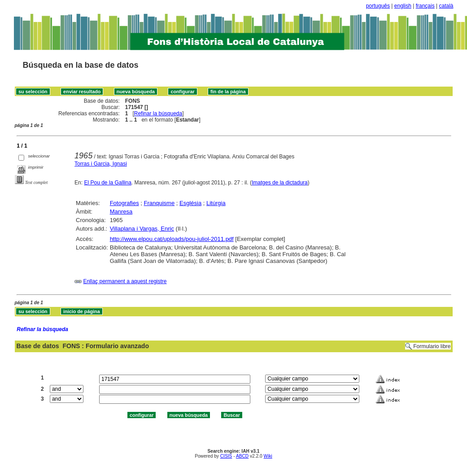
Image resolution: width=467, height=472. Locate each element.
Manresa (121, 211)
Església (190, 203)
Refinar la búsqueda (158, 113)
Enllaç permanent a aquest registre (124, 281)
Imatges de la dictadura (280, 182)
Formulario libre (431, 346)
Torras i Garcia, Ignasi (100, 164)
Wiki (268, 456)
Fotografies (124, 203)
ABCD (242, 456)
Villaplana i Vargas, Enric (142, 228)
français (425, 6)
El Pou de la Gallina (107, 182)
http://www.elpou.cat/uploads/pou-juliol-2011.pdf (172, 239)
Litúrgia (216, 203)
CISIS (226, 456)
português (378, 6)
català (446, 6)
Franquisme (159, 203)
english (402, 6)
